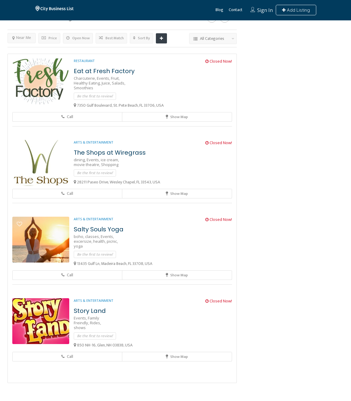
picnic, (112, 241)
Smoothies (83, 88)
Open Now (78, 38)
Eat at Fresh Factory (104, 71)
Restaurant (84, 60)
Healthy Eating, (88, 83)
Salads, (118, 83)
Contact (235, 9)
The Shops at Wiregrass (110, 152)
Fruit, (115, 78)
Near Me (21, 37)
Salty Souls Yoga (98, 229)
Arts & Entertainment (93, 142)
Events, (104, 78)
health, (100, 241)
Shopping (109, 164)
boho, (79, 236)
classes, (93, 236)
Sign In (265, 10)
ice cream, (110, 159)
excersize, (83, 241)
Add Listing (296, 10)
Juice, (107, 83)
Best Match (111, 38)
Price (49, 38)
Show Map (177, 117)
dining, (80, 159)
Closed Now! (218, 61)
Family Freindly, (86, 320)
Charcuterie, (85, 78)
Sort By (141, 38)
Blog (219, 9)
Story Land (90, 311)
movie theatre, (87, 164)
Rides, (95, 322)
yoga (78, 246)
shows (80, 327)
